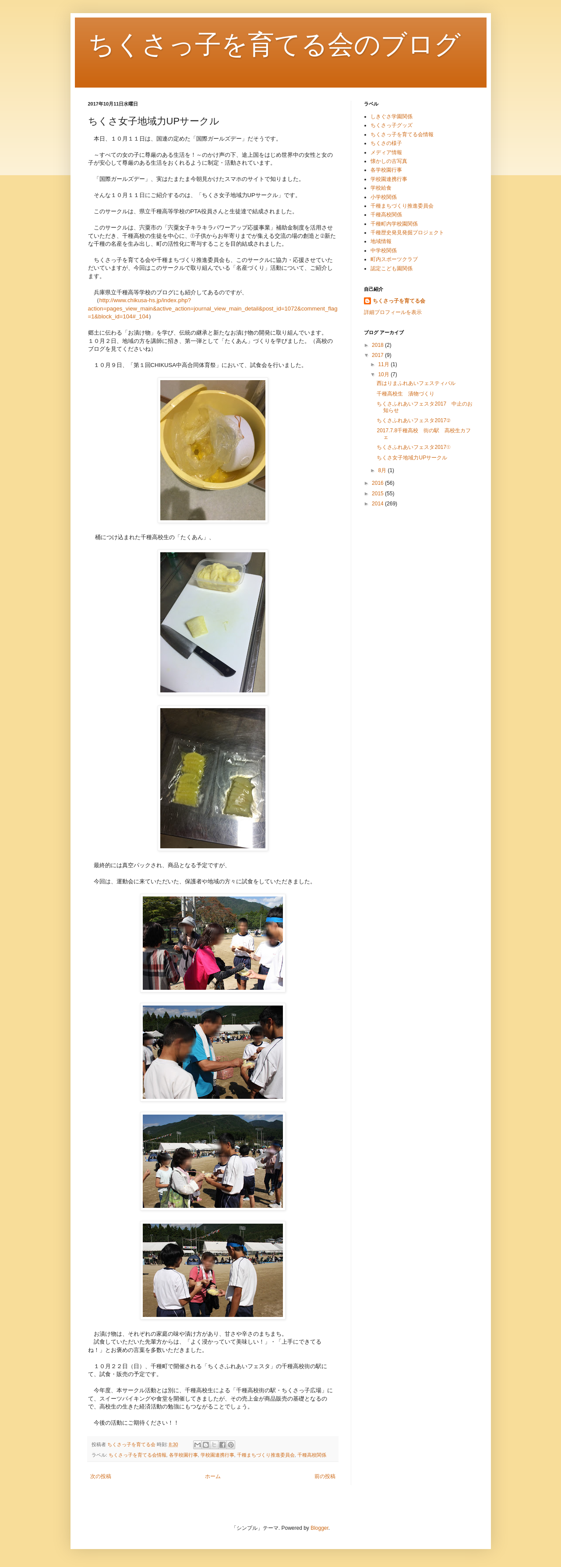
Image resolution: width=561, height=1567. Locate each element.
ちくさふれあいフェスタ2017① (413, 447)
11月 (384, 364)
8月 (383, 470)
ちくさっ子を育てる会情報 (137, 1455)
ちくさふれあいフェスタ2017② (413, 420)
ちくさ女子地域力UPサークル (412, 458)
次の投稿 (100, 1476)
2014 (378, 504)
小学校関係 (383, 197)
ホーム (213, 1476)
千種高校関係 (311, 1455)
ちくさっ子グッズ (391, 125)
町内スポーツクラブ (394, 259)
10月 (384, 374)
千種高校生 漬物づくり (405, 394)
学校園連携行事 (217, 1455)
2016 (378, 483)
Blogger (319, 1528)
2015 (378, 494)
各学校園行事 (183, 1455)
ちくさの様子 (386, 143)
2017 (378, 355)
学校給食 (381, 188)
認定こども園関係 (391, 268)
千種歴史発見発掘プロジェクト (407, 232)
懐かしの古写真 (388, 161)
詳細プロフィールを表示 (393, 312)
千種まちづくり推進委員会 (266, 1455)
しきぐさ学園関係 (391, 116)
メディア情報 (386, 152)
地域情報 (381, 241)
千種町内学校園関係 (394, 224)
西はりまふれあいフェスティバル (416, 383)
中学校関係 (383, 250)
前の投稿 (324, 1476)
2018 (378, 345)
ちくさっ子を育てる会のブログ (274, 44)
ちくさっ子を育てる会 (399, 301)
